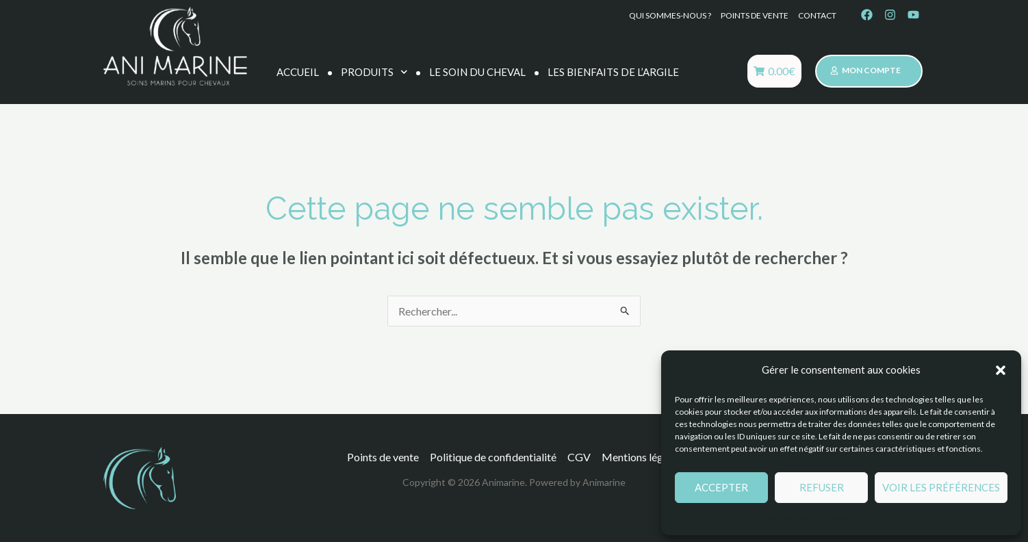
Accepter (721, 487)
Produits (374, 72)
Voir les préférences (941, 487)
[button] (1000, 370)
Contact (817, 15)
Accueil (298, 72)
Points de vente (754, 15)
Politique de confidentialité (876, 517)
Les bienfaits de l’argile (613, 72)
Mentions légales (788, 517)
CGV (579, 456)
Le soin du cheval (477, 72)
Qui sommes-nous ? (670, 15)
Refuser (821, 487)
